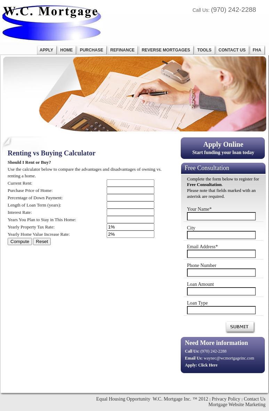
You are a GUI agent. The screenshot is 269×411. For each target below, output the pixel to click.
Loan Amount (200, 284)
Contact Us (255, 399)
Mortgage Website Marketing (237, 404)
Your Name (199, 209)
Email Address (202, 246)
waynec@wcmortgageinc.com (229, 358)
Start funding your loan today (223, 147)
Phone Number (201, 265)
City (191, 228)
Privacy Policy (226, 399)
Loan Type (197, 303)
